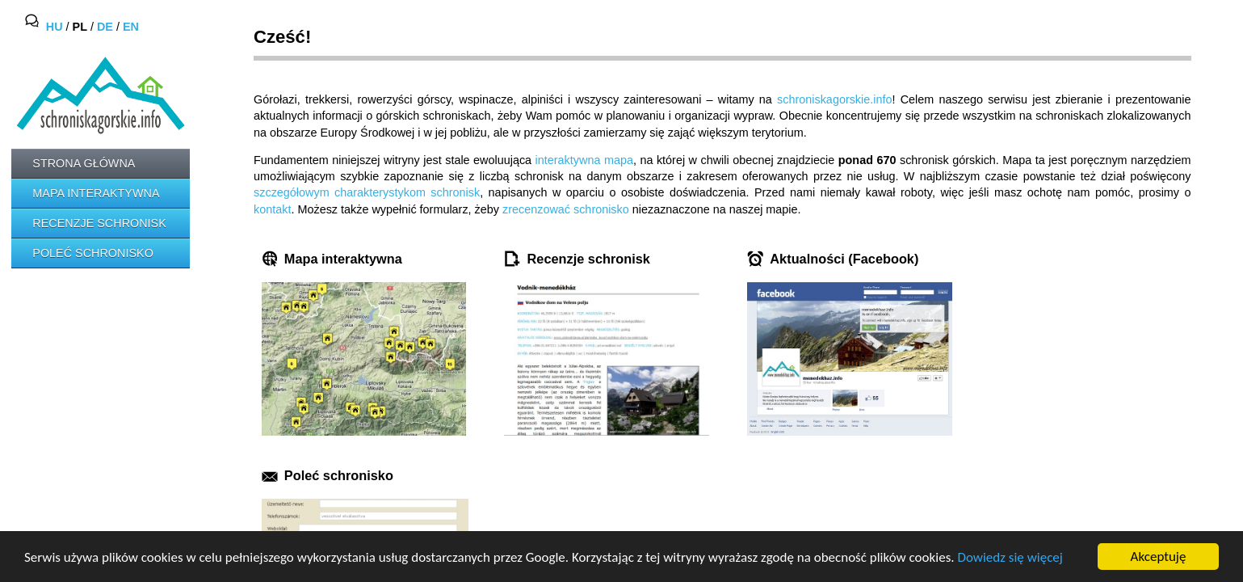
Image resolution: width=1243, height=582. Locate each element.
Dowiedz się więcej (1009, 557)
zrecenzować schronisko (565, 209)
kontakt (272, 209)
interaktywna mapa (584, 160)
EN (131, 27)
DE (105, 27)
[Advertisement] (84, 340)
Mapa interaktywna (95, 193)
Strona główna (83, 163)
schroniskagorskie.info (834, 99)
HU (54, 27)
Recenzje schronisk (99, 223)
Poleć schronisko (92, 253)
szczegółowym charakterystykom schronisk (367, 192)
